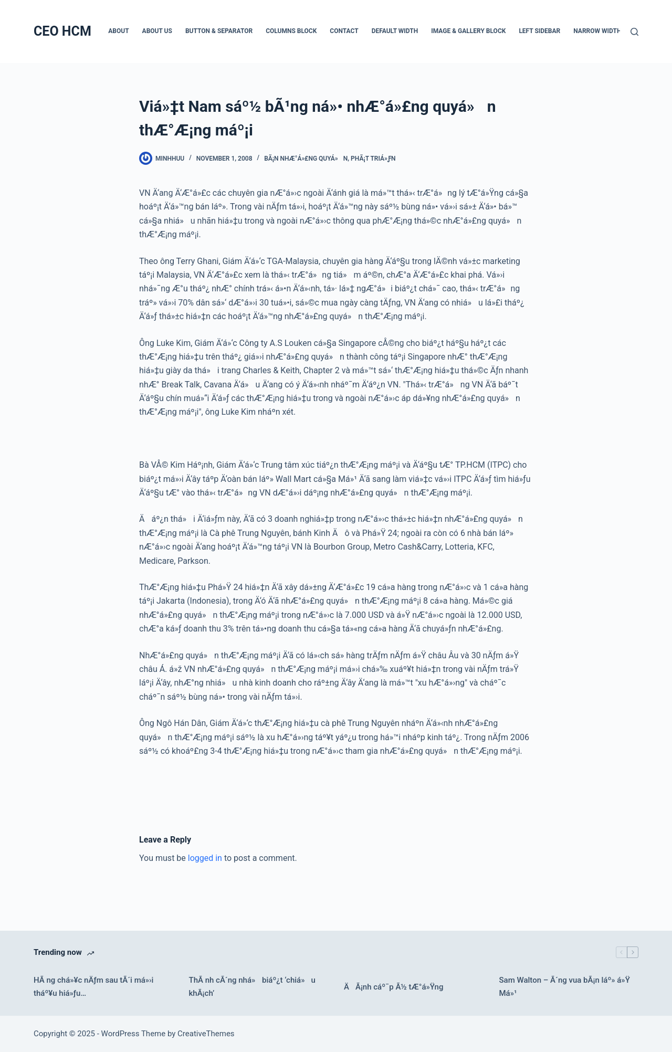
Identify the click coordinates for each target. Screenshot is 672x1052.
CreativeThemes (206, 1033)
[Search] (634, 32)
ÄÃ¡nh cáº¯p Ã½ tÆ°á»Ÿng (393, 987)
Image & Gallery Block (468, 31)
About (118, 31)
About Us (157, 31)
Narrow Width (597, 31)
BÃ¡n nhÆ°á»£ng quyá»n (306, 158)
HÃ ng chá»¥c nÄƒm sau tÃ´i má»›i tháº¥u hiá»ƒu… (93, 986)
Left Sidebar (539, 31)
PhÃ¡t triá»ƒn (373, 158)
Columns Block (291, 31)
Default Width (395, 31)
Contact (344, 31)
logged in (205, 858)
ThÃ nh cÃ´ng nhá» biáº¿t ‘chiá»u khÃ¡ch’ (252, 986)
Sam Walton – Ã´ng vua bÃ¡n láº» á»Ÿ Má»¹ (564, 986)
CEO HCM (62, 31)
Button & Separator (219, 31)
